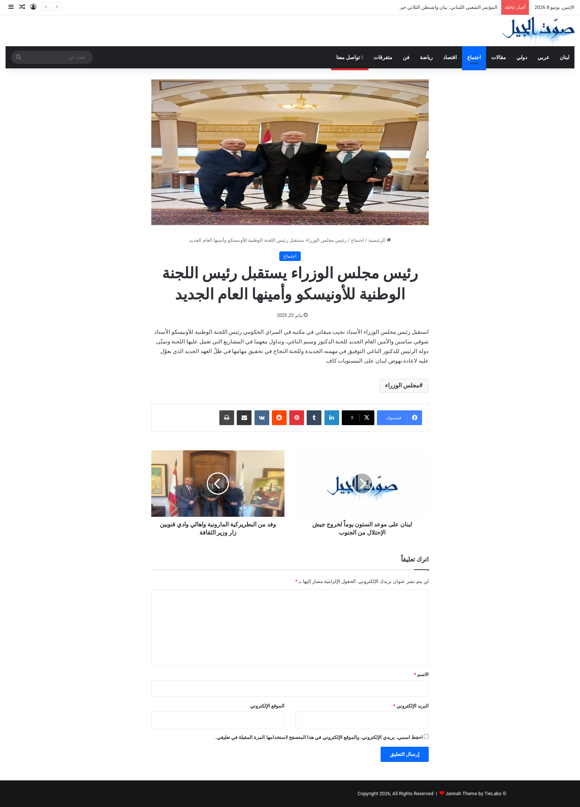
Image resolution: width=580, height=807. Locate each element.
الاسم (421, 674)
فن (406, 57)
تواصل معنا (349, 57)
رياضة (426, 57)
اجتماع (474, 57)
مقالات (498, 57)
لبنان (564, 57)
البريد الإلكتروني (411, 706)
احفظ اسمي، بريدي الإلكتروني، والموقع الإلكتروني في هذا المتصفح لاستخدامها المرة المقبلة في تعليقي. (319, 737)
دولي (521, 57)
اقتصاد (450, 57)
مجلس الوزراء (402, 385)
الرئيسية (379, 240)
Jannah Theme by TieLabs (473, 793)
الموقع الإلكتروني (267, 706)
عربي (543, 57)
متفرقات (383, 57)
